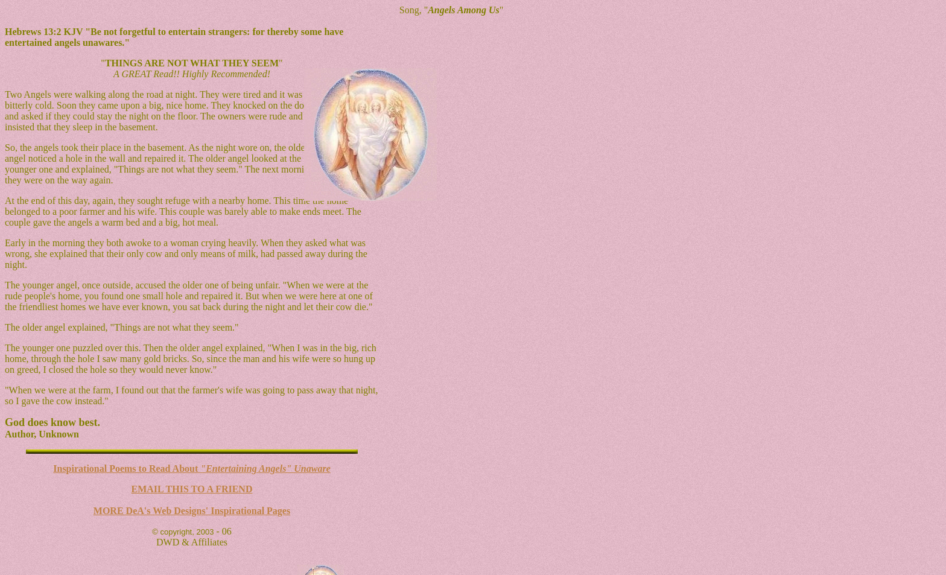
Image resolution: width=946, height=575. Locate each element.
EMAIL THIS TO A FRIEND (192, 489)
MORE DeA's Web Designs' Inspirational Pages (192, 511)
